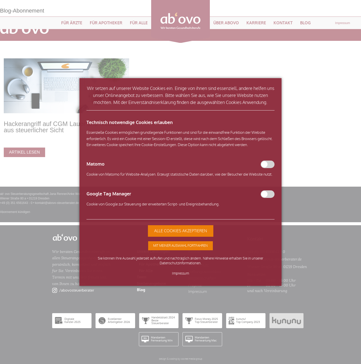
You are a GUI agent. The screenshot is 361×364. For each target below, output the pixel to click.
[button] (180, 245)
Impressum (180, 273)
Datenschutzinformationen (180, 263)
